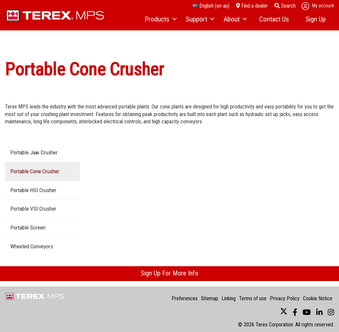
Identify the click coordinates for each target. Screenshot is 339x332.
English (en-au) (211, 6)
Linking (228, 298)
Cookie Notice (317, 298)
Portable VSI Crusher (33, 208)
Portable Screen (27, 227)
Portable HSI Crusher (33, 190)
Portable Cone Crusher (34, 171)
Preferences (184, 298)
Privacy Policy (285, 298)
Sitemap (209, 298)
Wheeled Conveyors (31, 246)
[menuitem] (160, 19)
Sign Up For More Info (169, 273)
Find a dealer (252, 6)
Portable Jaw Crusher (34, 152)
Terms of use (252, 298)
